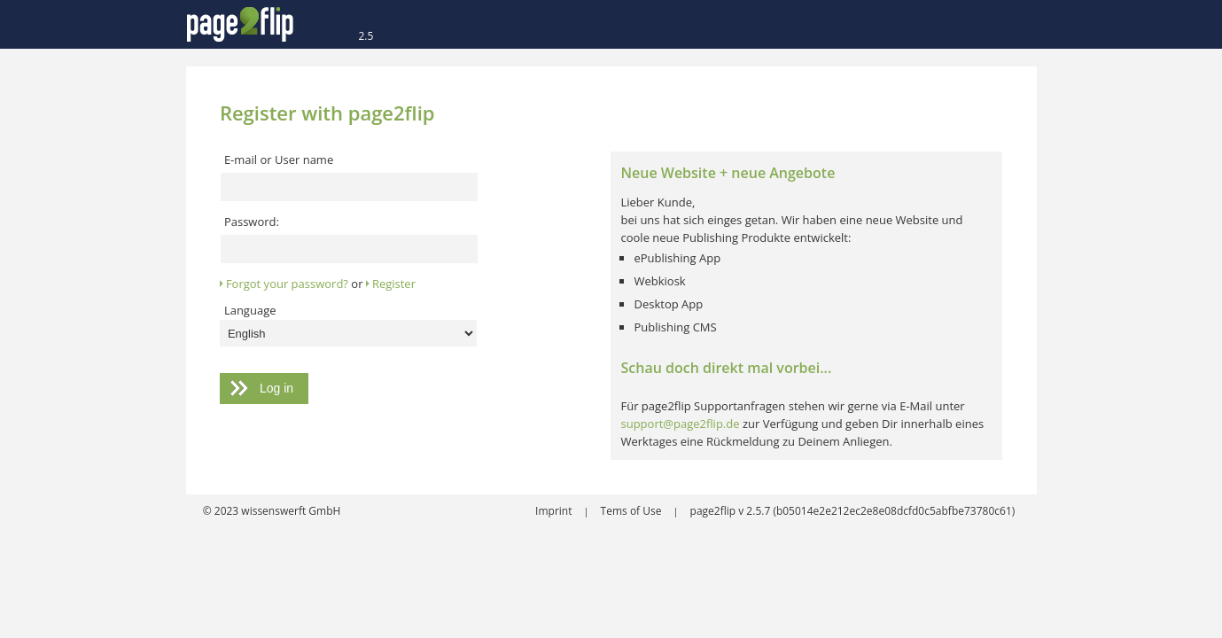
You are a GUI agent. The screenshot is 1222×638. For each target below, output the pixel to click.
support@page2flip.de (679, 424)
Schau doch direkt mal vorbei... (725, 367)
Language (250, 310)
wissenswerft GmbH (289, 510)
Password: (251, 222)
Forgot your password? (287, 283)
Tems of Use (633, 510)
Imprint (555, 510)
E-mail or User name (278, 159)
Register (394, 283)
